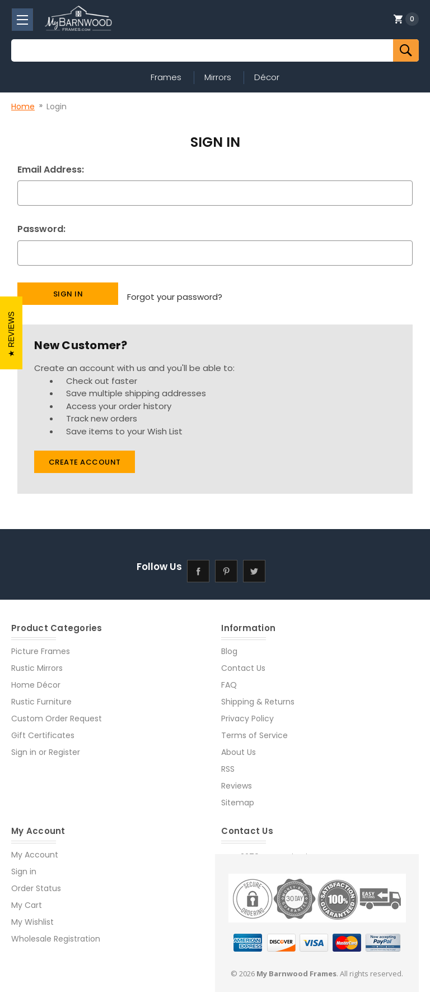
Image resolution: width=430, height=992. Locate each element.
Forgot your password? (174, 293)
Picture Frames (40, 644)
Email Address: (50, 169)
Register (64, 745)
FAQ (229, 678)
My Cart (26, 897)
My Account (34, 847)
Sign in (23, 745)
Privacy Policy (247, 711)
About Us (238, 745)
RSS (228, 762)
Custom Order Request (56, 711)
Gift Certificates (42, 728)
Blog (229, 644)
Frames (166, 77)
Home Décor (35, 678)
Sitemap (237, 795)
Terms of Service (254, 728)
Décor (266, 77)
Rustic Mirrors (37, 661)
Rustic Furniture (41, 695)
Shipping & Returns (258, 695)
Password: (41, 228)
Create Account (85, 455)
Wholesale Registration (55, 931)
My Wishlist (32, 914)
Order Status (36, 881)
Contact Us (243, 661)
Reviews (236, 779)
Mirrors (217, 77)
